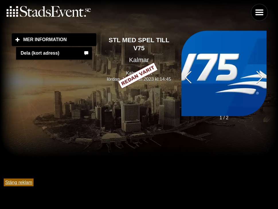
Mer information (60, 39)
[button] (260, 77)
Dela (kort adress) (40, 53)
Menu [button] (259, 12)
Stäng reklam (18, 182)
